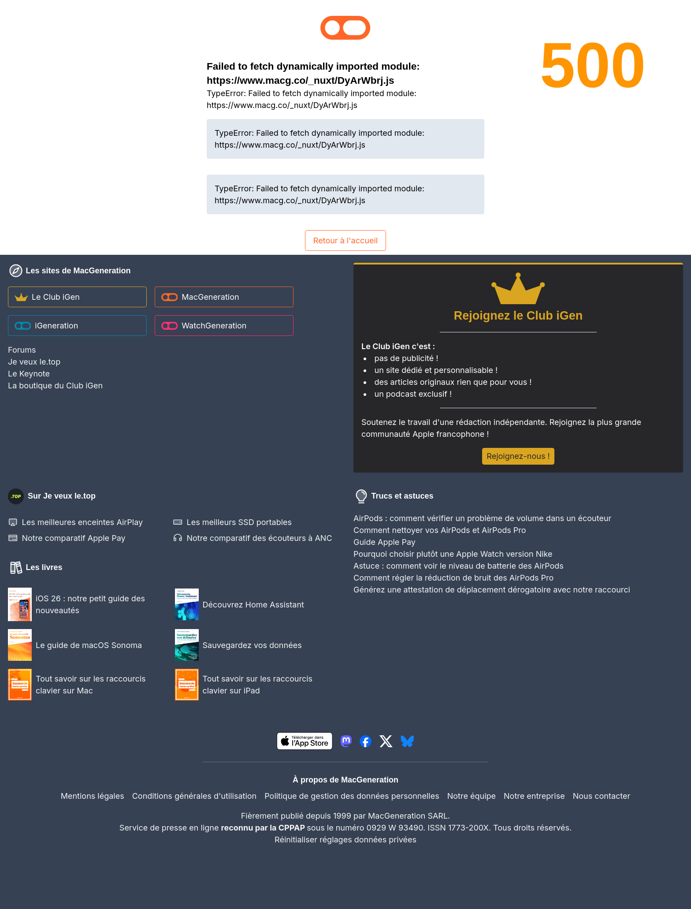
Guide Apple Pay (384, 542)
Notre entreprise (534, 796)
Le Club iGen (47, 297)
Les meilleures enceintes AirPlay (75, 522)
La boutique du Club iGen (55, 385)
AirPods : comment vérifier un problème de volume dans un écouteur (482, 518)
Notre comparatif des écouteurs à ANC (252, 538)
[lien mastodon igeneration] (346, 741)
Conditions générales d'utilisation (194, 796)
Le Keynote (29, 373)
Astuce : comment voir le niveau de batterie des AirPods (458, 565)
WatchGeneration (204, 325)
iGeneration (46, 325)
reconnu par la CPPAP (264, 827)
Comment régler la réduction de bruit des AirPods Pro (453, 577)
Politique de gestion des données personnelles (351, 796)
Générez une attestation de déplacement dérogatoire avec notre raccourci (491, 589)
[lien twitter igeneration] (386, 741)
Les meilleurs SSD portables (232, 522)
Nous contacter (602, 796)
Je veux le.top (34, 361)
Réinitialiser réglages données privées (345, 839)
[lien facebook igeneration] (366, 741)
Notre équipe (471, 796)
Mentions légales (92, 796)
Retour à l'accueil (345, 240)
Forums (22, 349)
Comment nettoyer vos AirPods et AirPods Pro (439, 530)
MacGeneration (200, 297)
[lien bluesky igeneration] (407, 741)
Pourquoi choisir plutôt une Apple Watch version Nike (453, 554)
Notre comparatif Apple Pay (67, 538)
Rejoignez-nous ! (518, 456)
